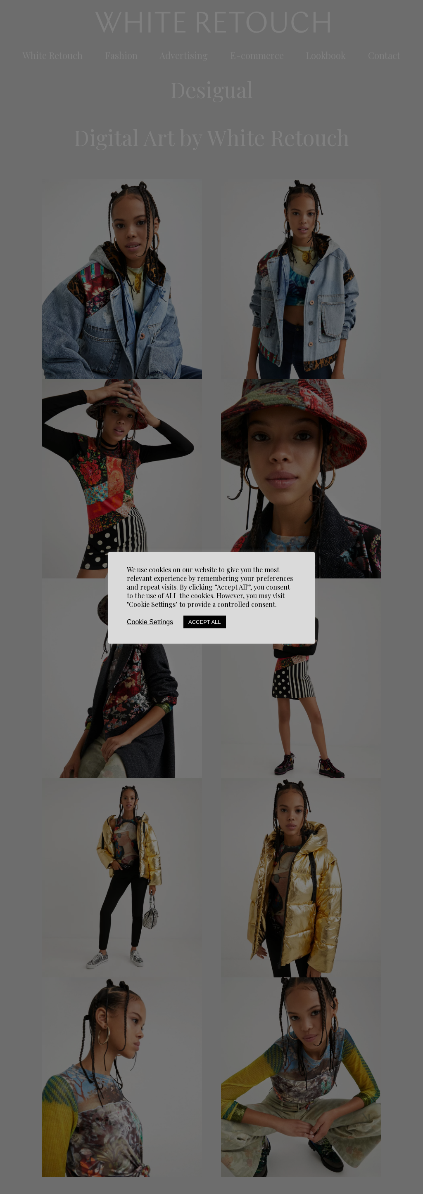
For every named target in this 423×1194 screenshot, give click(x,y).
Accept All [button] (204, 622)
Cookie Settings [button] (150, 621)
